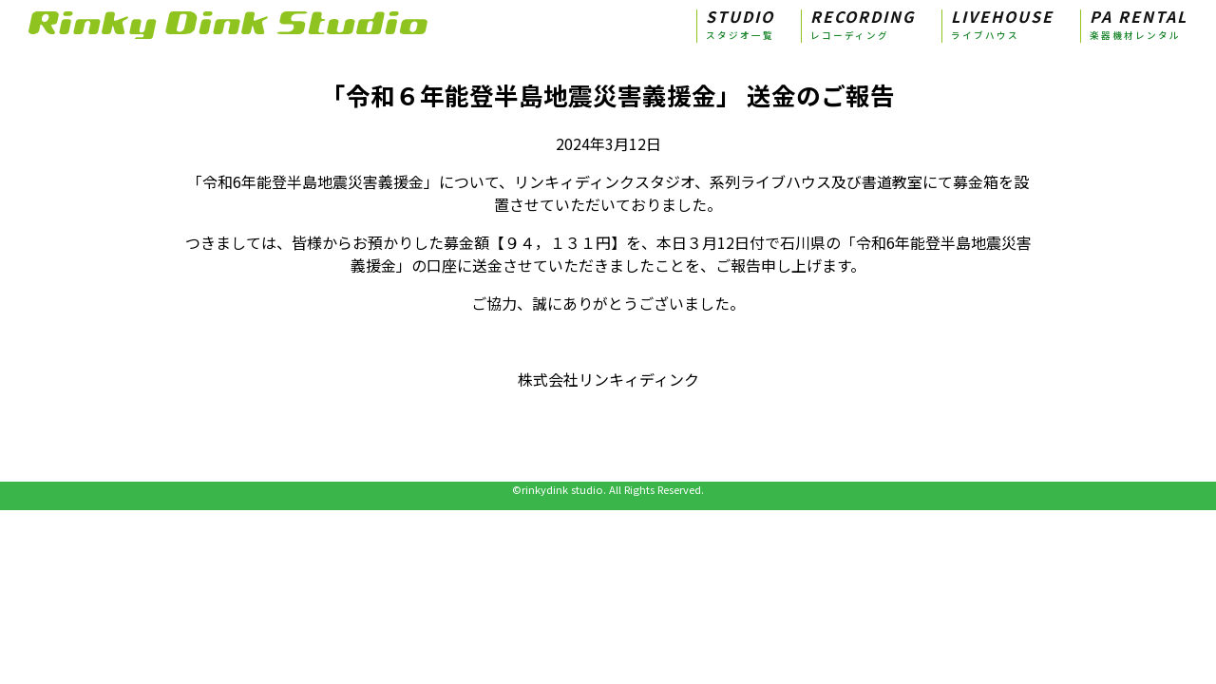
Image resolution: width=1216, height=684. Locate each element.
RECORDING (862, 26)
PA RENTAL (1139, 26)
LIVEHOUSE (1002, 26)
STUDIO (740, 26)
